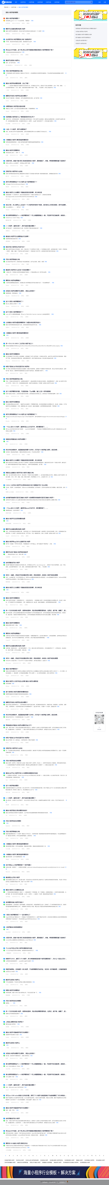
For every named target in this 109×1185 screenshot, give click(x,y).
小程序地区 (57, 2)
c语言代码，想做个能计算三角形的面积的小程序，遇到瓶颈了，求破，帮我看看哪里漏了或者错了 (36, 161)
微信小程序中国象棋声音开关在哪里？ (17, 1032)
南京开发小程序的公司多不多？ (15, 247)
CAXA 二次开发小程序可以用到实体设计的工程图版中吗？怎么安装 (27, 485)
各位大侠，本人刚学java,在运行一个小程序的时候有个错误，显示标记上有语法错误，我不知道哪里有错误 (38, 205)
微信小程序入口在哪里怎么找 (15, 890)
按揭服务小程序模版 (47, 1162)
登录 (100, 2)
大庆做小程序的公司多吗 (81, 31)
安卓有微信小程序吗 (89, 1160)
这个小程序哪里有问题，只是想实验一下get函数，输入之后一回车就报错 (28, 391)
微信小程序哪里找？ (12, 669)
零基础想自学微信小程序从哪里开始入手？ (19, 725)
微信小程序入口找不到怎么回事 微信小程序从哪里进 (22, 681)
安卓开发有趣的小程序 (10, 1162)
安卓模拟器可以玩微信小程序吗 (70, 1162)
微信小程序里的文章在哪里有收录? (16, 810)
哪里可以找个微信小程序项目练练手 (17, 552)
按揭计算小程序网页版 (22, 1162)
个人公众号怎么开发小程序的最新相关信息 (19, 948)
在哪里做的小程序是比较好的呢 (15, 106)
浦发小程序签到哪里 (23, 7)
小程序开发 (23, 2)
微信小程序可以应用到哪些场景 (15, 518)
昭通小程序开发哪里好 (13, 990)
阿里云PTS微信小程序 (35, 1162)
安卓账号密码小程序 (9, 1160)
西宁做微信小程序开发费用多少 (83, 37)
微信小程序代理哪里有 (13, 150)
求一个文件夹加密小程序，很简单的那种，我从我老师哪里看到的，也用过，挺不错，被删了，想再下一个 (38, 610)
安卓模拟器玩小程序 (69, 1160)
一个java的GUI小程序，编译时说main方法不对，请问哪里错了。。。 (27, 427)
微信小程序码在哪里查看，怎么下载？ (17, 83)
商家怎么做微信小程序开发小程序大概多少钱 (20, 473)
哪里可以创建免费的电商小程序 (15, 29)
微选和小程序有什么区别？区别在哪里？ (18, 270)
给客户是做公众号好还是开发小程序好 (17, 366)
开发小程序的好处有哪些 (13, 760)
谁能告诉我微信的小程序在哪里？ (16, 439)
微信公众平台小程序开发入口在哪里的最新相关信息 (22, 773)
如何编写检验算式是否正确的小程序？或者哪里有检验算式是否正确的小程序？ (30, 497)
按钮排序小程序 (57, 1162)
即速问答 (6, 7)
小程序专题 (48, 2)
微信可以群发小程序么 (13, 60)
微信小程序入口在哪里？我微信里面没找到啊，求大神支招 (24, 192)
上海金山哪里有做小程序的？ (15, 1022)
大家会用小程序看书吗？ (81, 40)
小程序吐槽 (40, 2)
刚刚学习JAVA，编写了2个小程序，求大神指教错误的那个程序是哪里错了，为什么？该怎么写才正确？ (37, 959)
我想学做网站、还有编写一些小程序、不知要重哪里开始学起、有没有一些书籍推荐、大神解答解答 (36, 969)
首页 (16, 2)
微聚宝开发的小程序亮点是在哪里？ (17, 96)
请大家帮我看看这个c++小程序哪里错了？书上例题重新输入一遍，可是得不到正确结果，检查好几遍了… (38, 215)
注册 (105, 2)
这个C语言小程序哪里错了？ (14, 301)
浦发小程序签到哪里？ (13, 18)
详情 (32, 20)
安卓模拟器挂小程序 (85, 1162)
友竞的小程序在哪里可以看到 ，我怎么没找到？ (20, 291)
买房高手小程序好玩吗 (81, 43)
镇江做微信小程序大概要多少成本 (84, 34)
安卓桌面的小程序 (100, 1160)
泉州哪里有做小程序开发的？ (15, 902)
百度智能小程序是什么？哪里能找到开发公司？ (20, 117)
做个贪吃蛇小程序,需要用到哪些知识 (17, 692)
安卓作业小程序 (20, 1160)
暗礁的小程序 (79, 1160)
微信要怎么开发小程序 (13, 877)
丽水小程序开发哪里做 (13, 402)
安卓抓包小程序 (44, 1160)
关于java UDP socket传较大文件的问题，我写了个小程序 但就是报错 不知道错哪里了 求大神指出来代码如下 (39, 1095)
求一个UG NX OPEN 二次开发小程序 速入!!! (19, 343)
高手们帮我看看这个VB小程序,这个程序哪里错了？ (21, 182)
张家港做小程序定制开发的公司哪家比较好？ (86, 28)
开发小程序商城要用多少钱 (14, 71)
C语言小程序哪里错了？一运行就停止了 (18, 915)
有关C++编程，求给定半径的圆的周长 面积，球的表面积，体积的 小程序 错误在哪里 (32, 575)
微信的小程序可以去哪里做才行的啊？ (17, 236)
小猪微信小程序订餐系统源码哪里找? (17, 140)
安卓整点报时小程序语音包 (56, 1160)
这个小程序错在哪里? (12, 785)
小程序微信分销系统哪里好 (14, 927)
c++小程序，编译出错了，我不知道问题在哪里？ (21, 226)
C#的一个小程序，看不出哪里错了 (16, 129)
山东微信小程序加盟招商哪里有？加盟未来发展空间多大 (23, 322)
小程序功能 (31, 2)
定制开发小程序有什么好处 (14, 171)
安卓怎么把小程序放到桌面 (32, 1160)
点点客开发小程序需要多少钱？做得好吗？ (19, 39)
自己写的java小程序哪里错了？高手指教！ (19, 865)
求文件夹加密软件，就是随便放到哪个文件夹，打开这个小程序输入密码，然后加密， (32, 450)
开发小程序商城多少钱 (13, 259)
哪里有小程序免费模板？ (13, 280)
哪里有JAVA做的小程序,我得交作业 (17, 1143)
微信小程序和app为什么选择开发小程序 (18, 541)
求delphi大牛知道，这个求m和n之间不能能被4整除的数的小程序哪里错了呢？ (30, 50)
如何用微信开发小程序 (13, 562)
